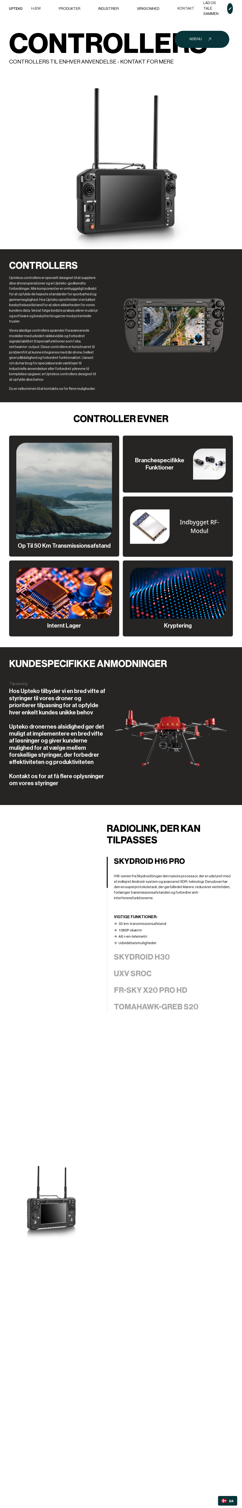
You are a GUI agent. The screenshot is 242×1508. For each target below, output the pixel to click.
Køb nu (195, 39)
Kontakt (185, 8)
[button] (69, 9)
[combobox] (227, 1501)
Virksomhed (148, 9)
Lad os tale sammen (210, 8)
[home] (15, 8)
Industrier (108, 9)
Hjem (36, 8)
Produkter (69, 9)
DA (228, 1501)
